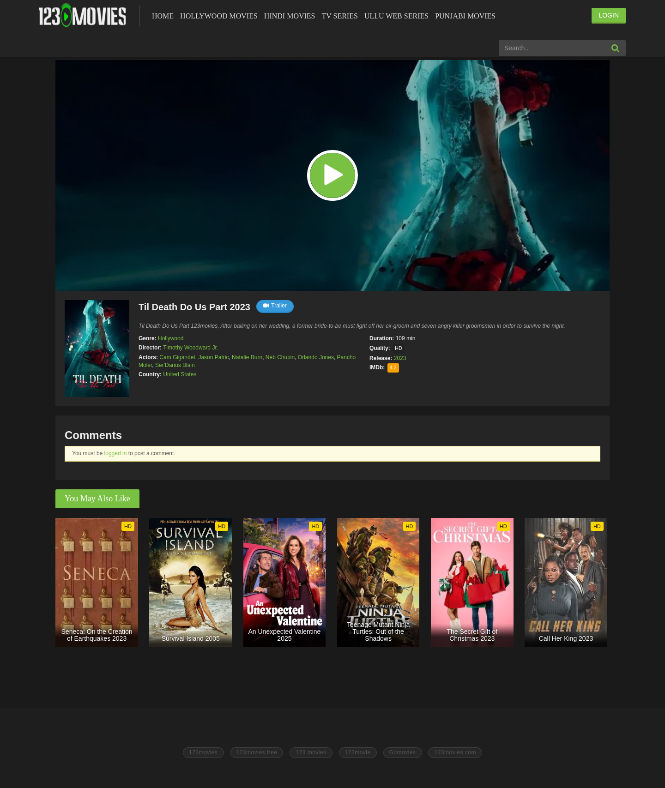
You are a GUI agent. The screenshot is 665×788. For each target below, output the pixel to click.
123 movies (311, 752)
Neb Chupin (280, 357)
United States (179, 374)
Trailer (275, 305)
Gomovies (402, 752)
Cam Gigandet (177, 357)
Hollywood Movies (219, 16)
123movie (358, 752)
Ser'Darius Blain (175, 365)
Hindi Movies (289, 16)
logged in (115, 453)
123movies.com (455, 752)
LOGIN (608, 15)
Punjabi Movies (465, 16)
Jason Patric (213, 357)
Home (163, 16)
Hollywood (170, 338)
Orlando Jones (316, 357)
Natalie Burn (247, 357)
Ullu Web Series (396, 16)
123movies (203, 752)
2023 (400, 358)
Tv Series (339, 16)
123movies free (256, 752)
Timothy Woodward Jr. (190, 347)
